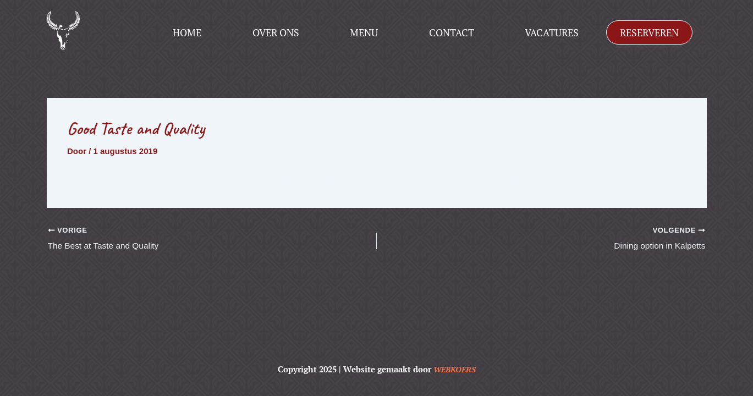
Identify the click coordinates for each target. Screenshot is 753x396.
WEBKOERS (454, 369)
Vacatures (552, 32)
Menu (364, 32)
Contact (451, 32)
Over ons (275, 32)
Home (187, 32)
